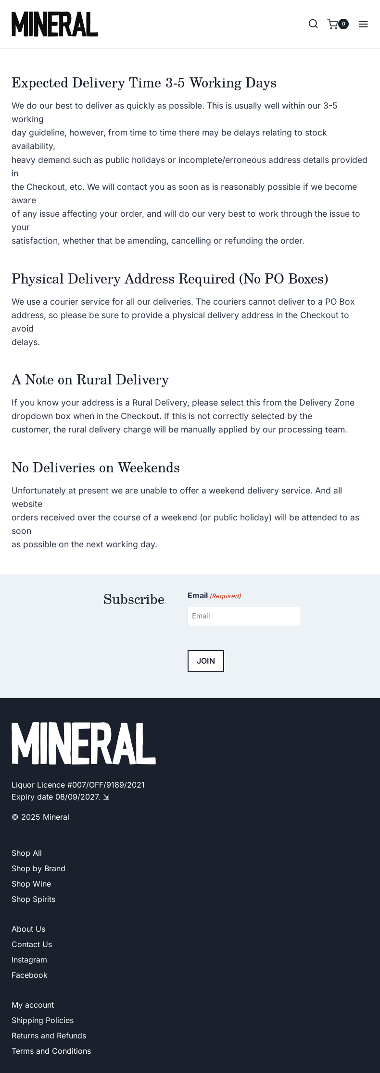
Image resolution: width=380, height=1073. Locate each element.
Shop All (27, 853)
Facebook (30, 975)
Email (214, 596)
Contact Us (32, 944)
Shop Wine (31, 883)
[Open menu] (361, 24)
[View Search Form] (313, 24)
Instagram (29, 959)
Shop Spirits (33, 899)
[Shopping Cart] (338, 24)
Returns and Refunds (49, 1035)
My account (33, 1005)
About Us (28, 929)
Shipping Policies (43, 1020)
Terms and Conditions (51, 1051)
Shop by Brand (38, 868)
